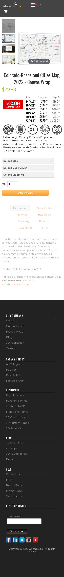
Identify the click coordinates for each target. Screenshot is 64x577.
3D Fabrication (15, 342)
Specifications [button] (45, 208)
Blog (9, 337)
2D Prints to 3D (15, 406)
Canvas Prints (14, 442)
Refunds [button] (44, 221)
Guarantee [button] (26, 227)
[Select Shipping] (28, 175)
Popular (11, 369)
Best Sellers (13, 375)
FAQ (9, 479)
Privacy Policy (14, 490)
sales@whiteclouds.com (17, 284)
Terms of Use (14, 496)
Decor (10, 459)
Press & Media (14, 331)
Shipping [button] (23, 221)
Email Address (14, 516)
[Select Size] (28, 161)
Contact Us (13, 474)
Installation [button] (44, 214)
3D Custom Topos (17, 422)
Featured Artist (15, 380)
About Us (12, 320)
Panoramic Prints (16, 400)
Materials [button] (22, 214)
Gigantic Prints (15, 395)
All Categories (14, 364)
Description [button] (20, 208)
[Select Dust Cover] (28, 168)
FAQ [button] (45, 227)
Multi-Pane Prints (17, 411)
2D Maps (11, 448)
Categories (35, 4)
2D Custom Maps (17, 417)
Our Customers (15, 326)
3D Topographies (17, 453)
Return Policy (14, 485)
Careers (10, 348)
